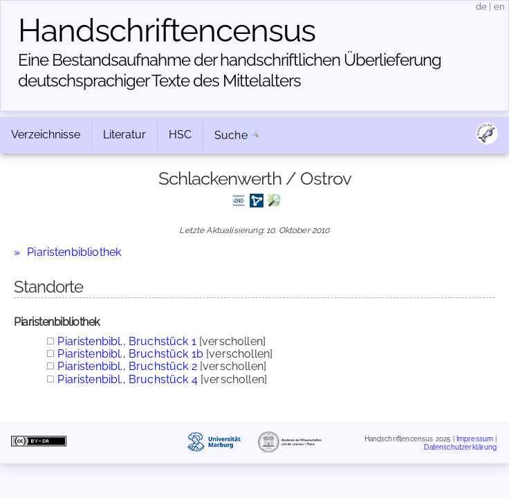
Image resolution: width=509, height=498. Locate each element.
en (499, 6)
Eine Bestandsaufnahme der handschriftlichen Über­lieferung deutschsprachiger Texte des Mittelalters (229, 70)
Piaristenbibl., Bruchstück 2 (126, 366)
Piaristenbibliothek (74, 252)
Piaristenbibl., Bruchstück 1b (130, 353)
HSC (180, 134)
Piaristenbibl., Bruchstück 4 (127, 379)
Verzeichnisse (45, 134)
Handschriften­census (166, 30)
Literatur (124, 134)
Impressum (474, 439)
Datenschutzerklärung (460, 446)
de (481, 6)
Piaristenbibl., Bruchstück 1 (126, 341)
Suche (231, 135)
